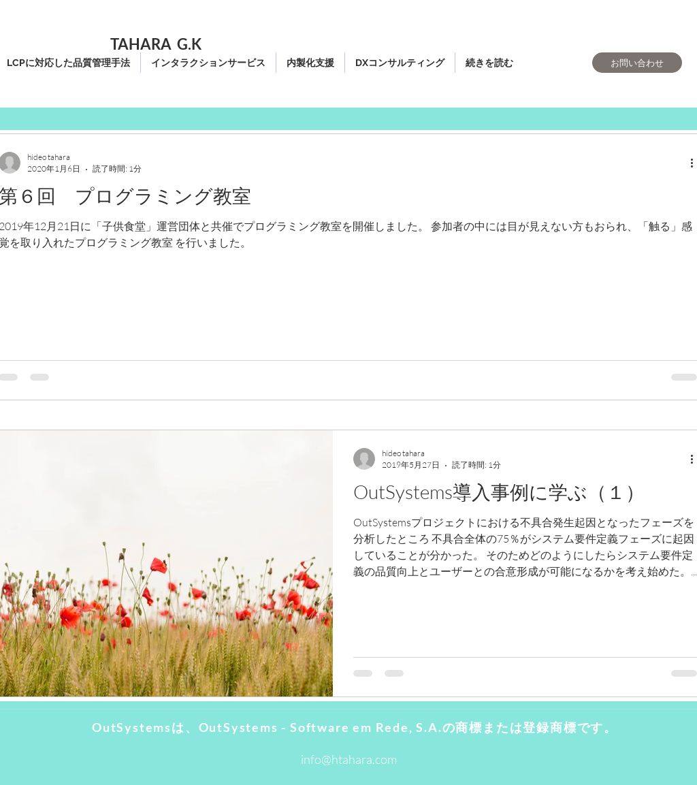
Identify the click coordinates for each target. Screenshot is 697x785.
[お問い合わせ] (637, 62)
